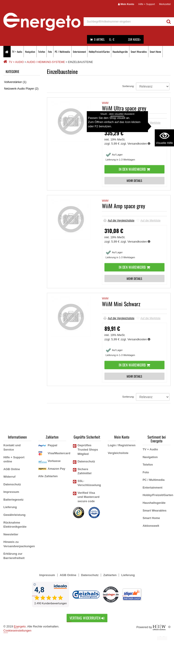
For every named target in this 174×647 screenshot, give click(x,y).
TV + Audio (17, 51)
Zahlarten (110, 575)
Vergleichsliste (118, 453)
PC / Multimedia (62, 51)
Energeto (20, 626)
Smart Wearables (139, 51)
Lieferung (10, 507)
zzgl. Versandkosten (135, 143)
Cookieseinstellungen (17, 630)
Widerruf (9, 476)
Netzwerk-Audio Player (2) (21, 88)
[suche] (124, 21)
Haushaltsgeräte (120, 51)
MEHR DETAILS (134, 180)
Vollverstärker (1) (15, 82)
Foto (50, 51)
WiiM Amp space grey (123, 206)
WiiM (105, 103)
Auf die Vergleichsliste (118, 122)
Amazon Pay (56, 468)
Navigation (30, 51)
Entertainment (79, 51)
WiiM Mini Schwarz (121, 304)
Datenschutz (12, 484)
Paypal (52, 445)
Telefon (41, 51)
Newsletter (10, 534)
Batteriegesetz (13, 499)
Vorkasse (54, 461)
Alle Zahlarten (48, 476)
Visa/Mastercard (59, 453)
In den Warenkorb (134, 169)
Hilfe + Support (146, 4)
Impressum (11, 492)
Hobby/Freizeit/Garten (99, 51)
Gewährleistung (14, 515)
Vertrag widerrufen (87, 618)
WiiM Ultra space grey (124, 108)
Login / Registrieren (121, 445)
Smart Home (155, 51)
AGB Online (11, 469)
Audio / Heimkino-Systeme (46, 62)
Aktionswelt (151, 525)
